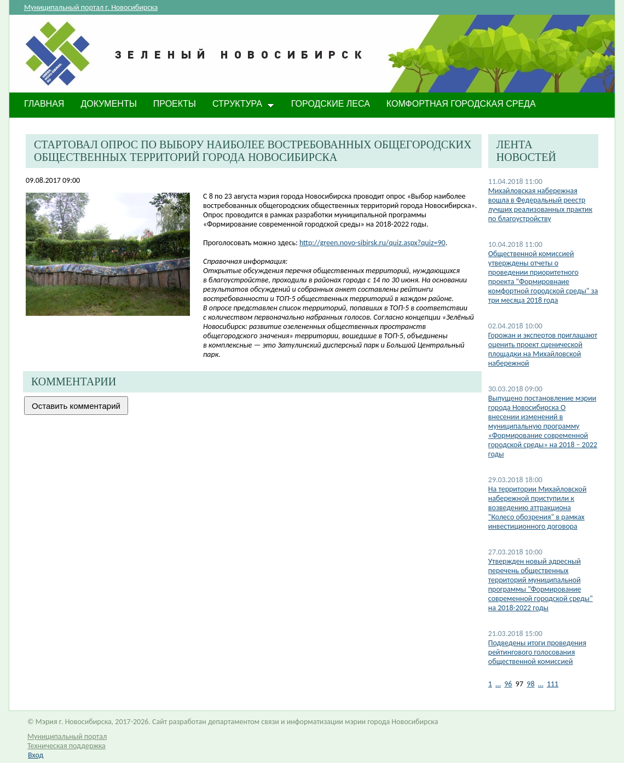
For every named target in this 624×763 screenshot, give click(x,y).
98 (530, 684)
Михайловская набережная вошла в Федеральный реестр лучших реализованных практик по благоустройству (540, 204)
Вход (35, 755)
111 (552, 684)
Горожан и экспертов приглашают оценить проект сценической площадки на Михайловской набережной (542, 349)
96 (508, 684)
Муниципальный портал (67, 736)
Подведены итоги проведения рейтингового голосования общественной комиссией (537, 652)
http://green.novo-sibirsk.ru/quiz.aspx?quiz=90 (372, 242)
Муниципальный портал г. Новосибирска (91, 7)
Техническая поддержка (66, 745)
